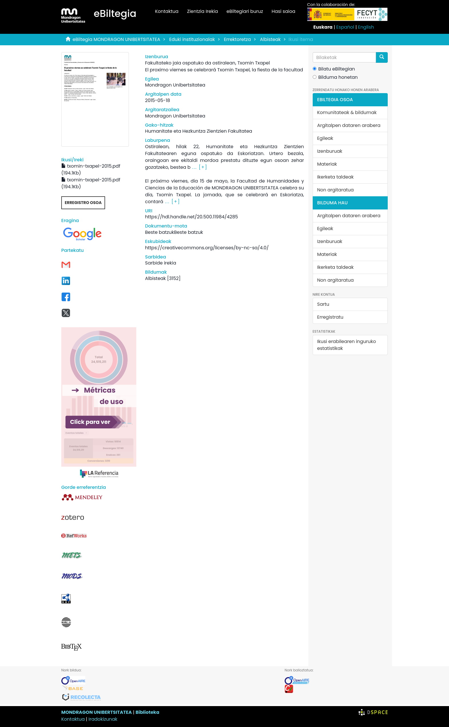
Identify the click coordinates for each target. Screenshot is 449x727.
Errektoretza (237, 39)
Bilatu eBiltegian (334, 69)
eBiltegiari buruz (245, 11)
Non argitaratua (335, 190)
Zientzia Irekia (202, 11)
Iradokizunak (102, 719)
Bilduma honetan (335, 77)
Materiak (327, 164)
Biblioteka (147, 712)
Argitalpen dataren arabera (349, 125)
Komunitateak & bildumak (347, 112)
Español (345, 27)
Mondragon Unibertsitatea (175, 85)
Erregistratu (330, 317)
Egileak (325, 138)
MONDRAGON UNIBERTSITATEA (96, 712)
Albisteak (270, 39)
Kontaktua (166, 11)
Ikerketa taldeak (335, 177)
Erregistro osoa (83, 202)
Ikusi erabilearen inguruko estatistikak (346, 345)
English (366, 27)
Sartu (323, 304)
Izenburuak (329, 151)
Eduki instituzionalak (192, 39)
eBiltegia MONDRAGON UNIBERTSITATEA (116, 39)
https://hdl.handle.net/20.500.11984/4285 (191, 216)
